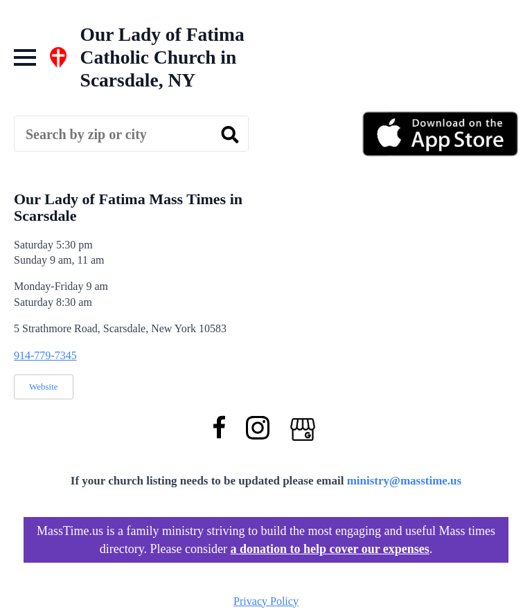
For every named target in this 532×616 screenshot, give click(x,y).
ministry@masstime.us (404, 480)
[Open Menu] (25, 57)
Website (43, 386)
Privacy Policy (266, 601)
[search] (230, 134)
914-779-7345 (45, 355)
